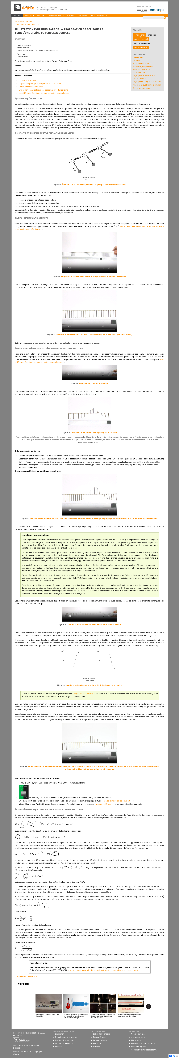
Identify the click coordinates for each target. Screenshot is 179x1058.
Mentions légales (138, 1047)
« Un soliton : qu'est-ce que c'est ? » (116, 801)
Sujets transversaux (142, 88)
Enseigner (59, 1034)
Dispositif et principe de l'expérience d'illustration (38, 83)
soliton (137, 35)
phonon (137, 39)
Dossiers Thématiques (64, 1040)
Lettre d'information (101, 1034)
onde (144, 35)
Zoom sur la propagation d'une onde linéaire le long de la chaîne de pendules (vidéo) (94, 335)
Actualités (97, 1043)
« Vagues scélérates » (102, 804)
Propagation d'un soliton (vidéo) (93, 383)
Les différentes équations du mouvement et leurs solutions (42, 93)
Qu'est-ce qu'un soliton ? (27, 80)
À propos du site (138, 1037)
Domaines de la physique (66, 1037)
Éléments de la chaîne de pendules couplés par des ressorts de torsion (93, 184)
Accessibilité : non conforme (143, 1043)
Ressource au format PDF (27, 24)
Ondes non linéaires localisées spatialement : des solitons (41, 90)
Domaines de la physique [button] (34, 15)
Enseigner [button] (83, 15)
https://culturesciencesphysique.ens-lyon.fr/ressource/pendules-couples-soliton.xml (102, 970)
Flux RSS (96, 1047)
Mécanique (139, 57)
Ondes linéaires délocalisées (29, 86)
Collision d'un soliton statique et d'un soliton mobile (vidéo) (94, 624)
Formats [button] (70, 15)
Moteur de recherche (64, 1043)
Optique (137, 60)
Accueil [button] (17, 15)
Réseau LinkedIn (100, 1040)
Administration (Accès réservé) (144, 1050)
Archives (58, 1047)
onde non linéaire (141, 47)
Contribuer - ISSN (138, 1034)
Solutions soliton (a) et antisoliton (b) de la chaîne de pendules (94, 685)
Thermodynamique (142, 63)
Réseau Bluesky (100, 1037)
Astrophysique (140, 72)
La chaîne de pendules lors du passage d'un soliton (94, 432)
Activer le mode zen (22, 21)
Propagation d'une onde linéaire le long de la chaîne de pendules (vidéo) (93, 276)
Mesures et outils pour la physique (148, 85)
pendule (146, 39)
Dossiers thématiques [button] (55, 15)
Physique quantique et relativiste (148, 81)
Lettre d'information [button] (99, 15)
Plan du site (136, 1040)
